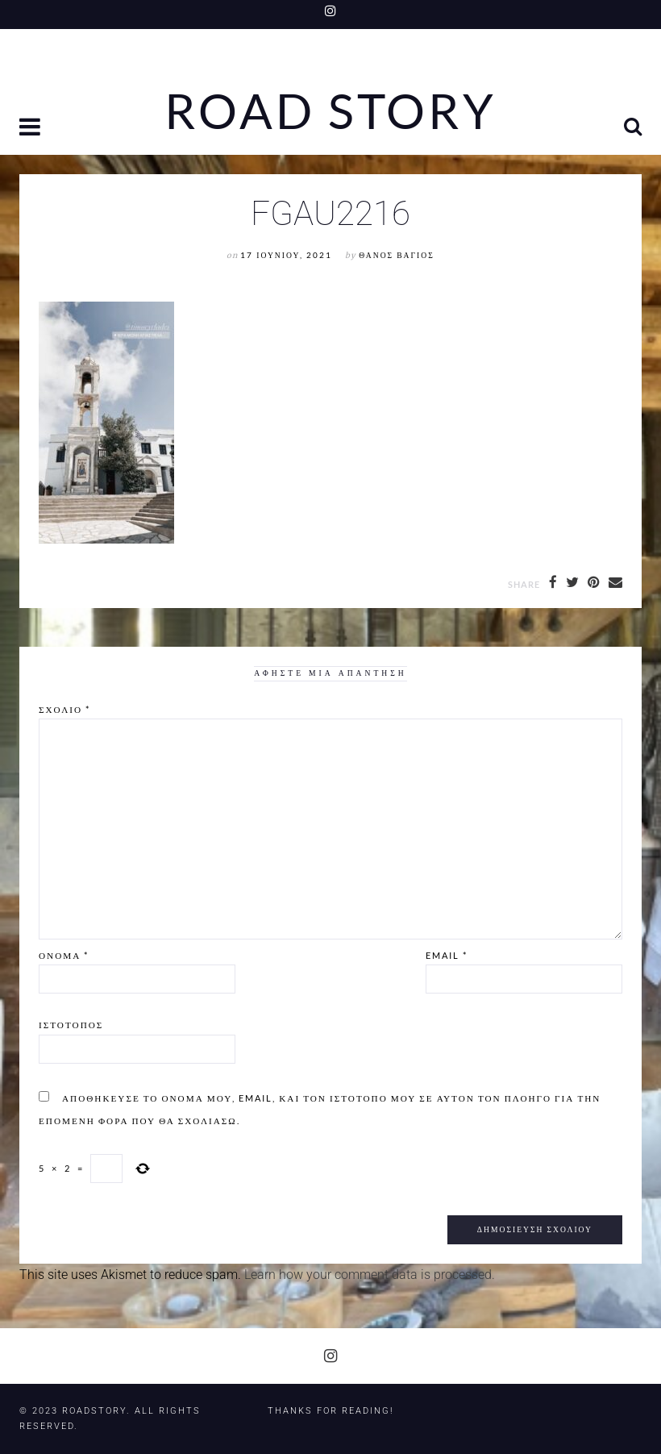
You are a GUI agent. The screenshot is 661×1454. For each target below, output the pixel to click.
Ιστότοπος (71, 1024)
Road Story (330, 111)
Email (447, 955)
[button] (31, 129)
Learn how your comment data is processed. (369, 1274)
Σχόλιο (64, 709)
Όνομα (64, 955)
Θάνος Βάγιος (396, 255)
